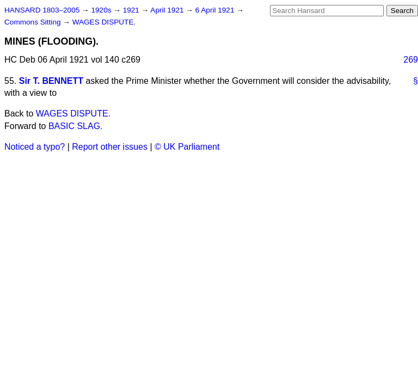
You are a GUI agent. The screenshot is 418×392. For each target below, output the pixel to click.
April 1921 (168, 10)
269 (410, 59)
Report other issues (109, 146)
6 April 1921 (216, 10)
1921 (132, 10)
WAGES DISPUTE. (104, 22)
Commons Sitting (33, 22)
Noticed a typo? (34, 146)
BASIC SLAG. (75, 126)
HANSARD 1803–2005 (41, 10)
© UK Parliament (187, 146)
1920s (102, 10)
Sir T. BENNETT (51, 80)
